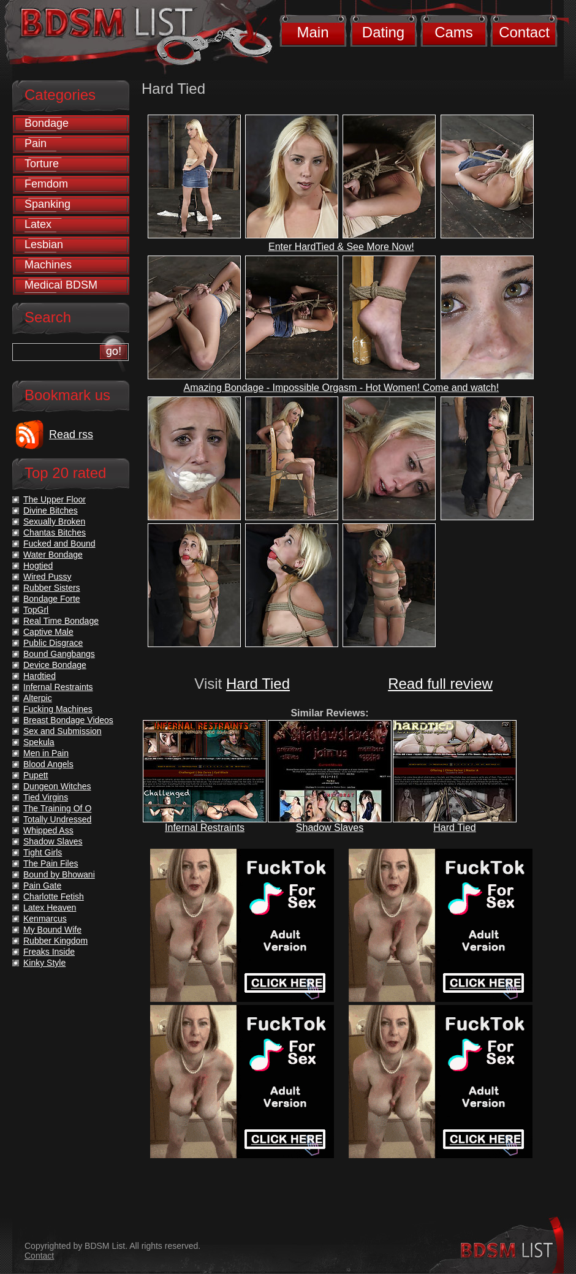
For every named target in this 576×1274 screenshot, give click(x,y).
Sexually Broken (54, 521)
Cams (453, 32)
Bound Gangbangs (59, 654)
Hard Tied (258, 683)
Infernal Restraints (204, 827)
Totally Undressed (57, 819)
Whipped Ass (48, 830)
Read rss (71, 434)
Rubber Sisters (51, 588)
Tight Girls (42, 852)
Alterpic (37, 698)
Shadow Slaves (329, 827)
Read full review (440, 683)
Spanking (47, 204)
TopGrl (35, 610)
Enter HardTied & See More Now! (341, 246)
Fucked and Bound (59, 543)
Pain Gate (42, 885)
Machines (48, 265)
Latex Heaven (49, 907)
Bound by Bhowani (59, 874)
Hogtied (38, 566)
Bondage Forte (51, 599)
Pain (36, 143)
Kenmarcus (45, 918)
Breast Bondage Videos (68, 720)
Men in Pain (46, 753)
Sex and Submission (62, 731)
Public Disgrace (53, 643)
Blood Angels (48, 764)
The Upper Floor (54, 499)
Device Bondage (54, 665)
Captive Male (48, 632)
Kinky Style (44, 963)
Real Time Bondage (61, 621)
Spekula (39, 742)
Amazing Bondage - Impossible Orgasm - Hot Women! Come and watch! (341, 387)
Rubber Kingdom (55, 941)
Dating (383, 32)
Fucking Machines (58, 709)
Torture (42, 163)
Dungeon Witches (57, 786)
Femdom (46, 184)
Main (312, 32)
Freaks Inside (49, 952)
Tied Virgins (45, 797)
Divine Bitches (50, 510)
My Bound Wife (52, 930)
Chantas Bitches (54, 532)
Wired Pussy (47, 577)
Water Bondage (53, 554)
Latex (38, 224)
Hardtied (39, 676)
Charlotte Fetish (53, 896)
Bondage (47, 123)
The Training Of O (57, 808)
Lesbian (44, 244)
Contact (524, 32)
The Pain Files (50, 863)
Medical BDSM (61, 285)
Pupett (35, 775)
